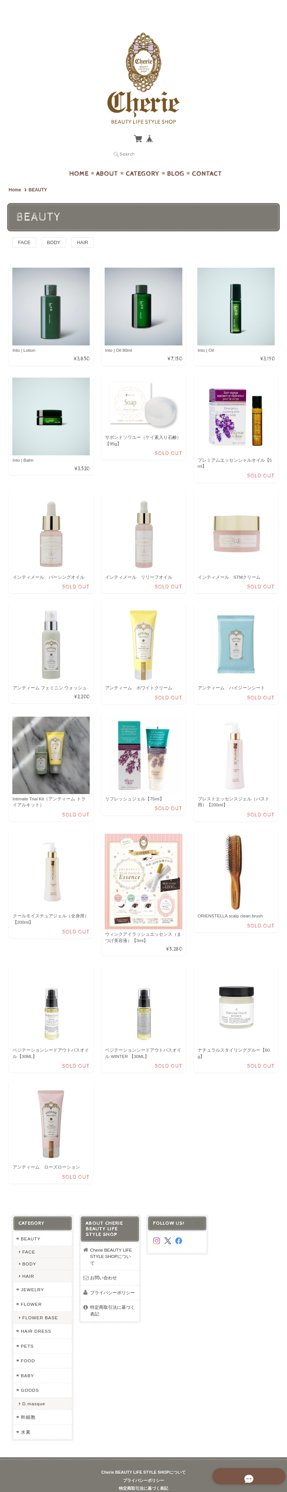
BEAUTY (30, 1224)
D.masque (33, 1389)
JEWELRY (32, 1275)
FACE (25, 228)
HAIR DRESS (36, 1316)
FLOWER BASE (40, 1303)
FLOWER (31, 1290)
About (107, 159)
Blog (175, 159)
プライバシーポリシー (112, 1278)
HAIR (86, 228)
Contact (207, 159)
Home (79, 159)
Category (143, 159)
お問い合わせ (103, 1263)
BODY (56, 228)
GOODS (30, 1375)
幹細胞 (28, 1402)
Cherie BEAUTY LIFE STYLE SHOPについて (111, 1242)
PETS (27, 1331)
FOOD (28, 1346)
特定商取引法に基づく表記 (112, 1296)
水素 (25, 1417)
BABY (27, 1361)
